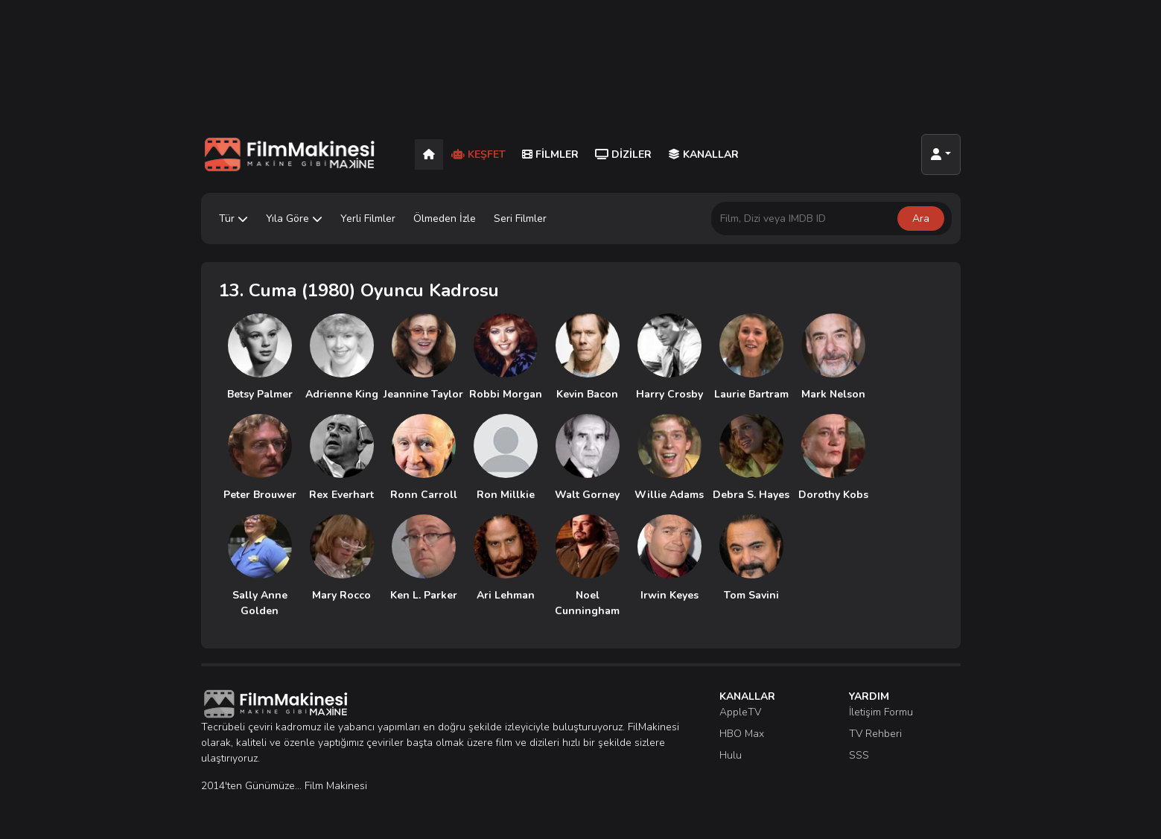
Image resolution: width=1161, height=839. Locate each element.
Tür (233, 218)
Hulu (730, 755)
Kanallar (703, 154)
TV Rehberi (875, 734)
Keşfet (478, 154)
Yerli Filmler (367, 218)
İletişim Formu (881, 712)
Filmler (550, 154)
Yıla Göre (294, 218)
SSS (859, 755)
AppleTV (740, 712)
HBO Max (741, 734)
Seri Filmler (520, 218)
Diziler (623, 154)
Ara (920, 218)
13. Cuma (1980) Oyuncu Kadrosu (359, 290)
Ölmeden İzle (444, 218)
